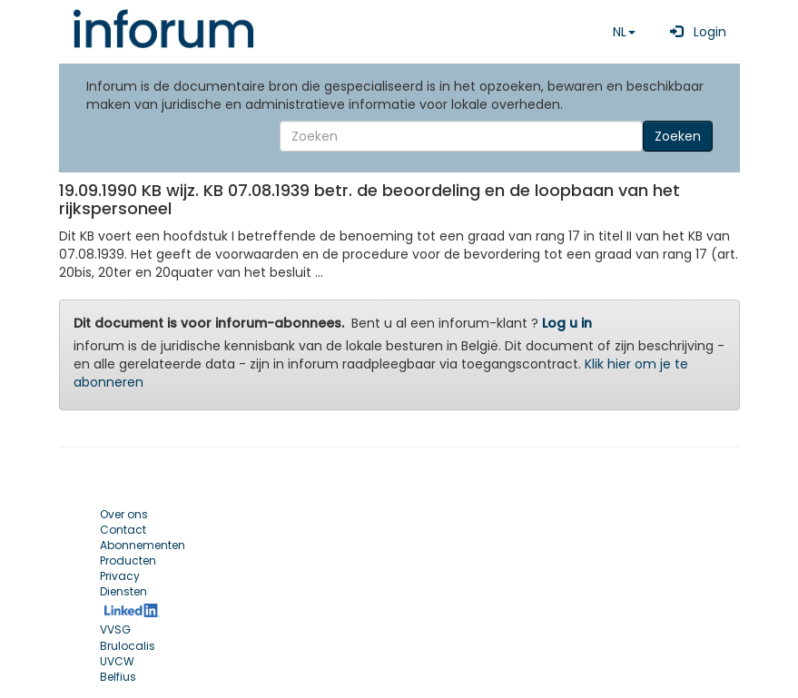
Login (694, 32)
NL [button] (624, 32)
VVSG (115, 629)
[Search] (461, 136)
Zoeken (678, 136)
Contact (123, 529)
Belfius (118, 676)
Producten (128, 560)
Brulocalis (127, 646)
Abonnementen (142, 545)
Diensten (123, 591)
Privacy (120, 576)
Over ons (124, 514)
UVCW (117, 661)
